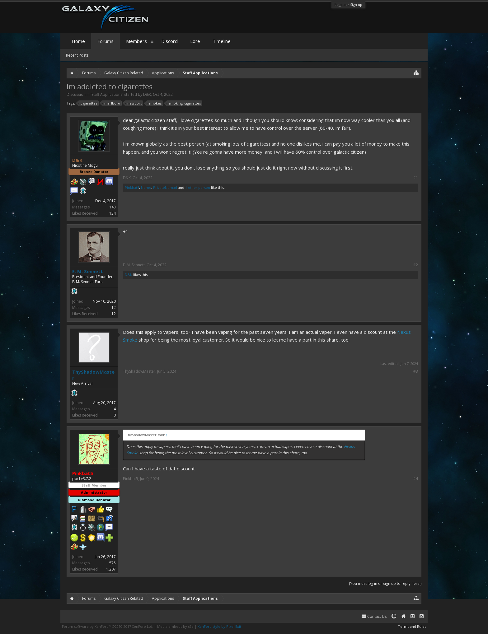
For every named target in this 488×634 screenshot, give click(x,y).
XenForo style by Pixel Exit (219, 626)
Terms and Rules (412, 626)
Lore (195, 41)
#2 (415, 265)
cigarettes (88, 103)
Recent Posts (77, 55)
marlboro (111, 103)
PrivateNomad (165, 187)
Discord (169, 41)
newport (133, 103)
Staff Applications (107, 94)
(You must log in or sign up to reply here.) (385, 583)
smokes (154, 103)
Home (78, 41)
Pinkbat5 (132, 187)
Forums (105, 41)
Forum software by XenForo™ (107, 626)
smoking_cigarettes (184, 103)
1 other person (197, 187)
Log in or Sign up (348, 4)
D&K (147, 94)
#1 (415, 177)
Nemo (146, 187)
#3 (415, 371)
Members (136, 41)
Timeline (222, 41)
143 (112, 207)
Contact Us (374, 616)
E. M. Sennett (87, 271)
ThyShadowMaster (93, 375)
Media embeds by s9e (175, 626)
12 (113, 307)
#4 (415, 478)
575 (112, 563)
